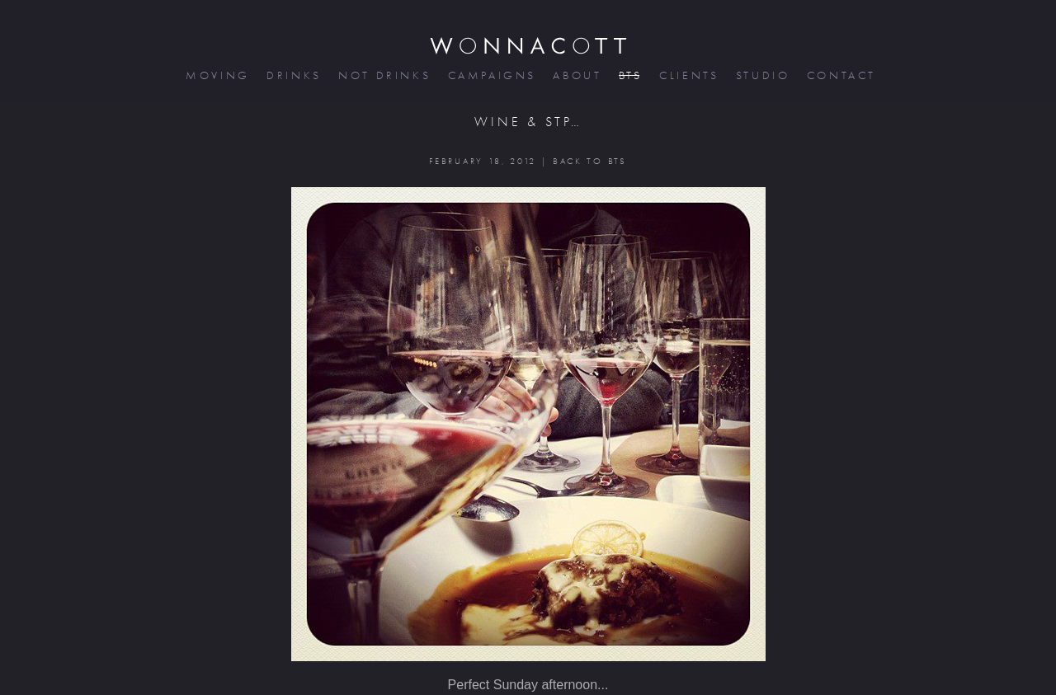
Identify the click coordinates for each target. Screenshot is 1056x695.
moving (216, 75)
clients (687, 75)
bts (629, 75)
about (575, 75)
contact (840, 75)
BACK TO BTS (589, 161)
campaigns (491, 75)
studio (761, 75)
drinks (292, 75)
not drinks (382, 75)
